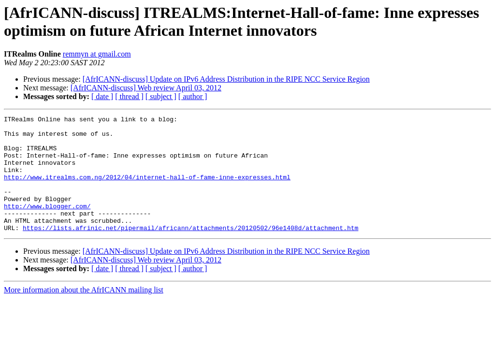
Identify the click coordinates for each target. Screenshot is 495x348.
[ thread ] (129, 96)
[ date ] (102, 96)
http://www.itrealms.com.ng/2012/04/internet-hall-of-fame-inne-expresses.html (147, 190)
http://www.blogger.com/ (47, 224)
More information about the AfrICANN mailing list (83, 313)
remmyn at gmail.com (97, 54)
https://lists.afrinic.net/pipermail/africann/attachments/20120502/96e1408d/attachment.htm (190, 250)
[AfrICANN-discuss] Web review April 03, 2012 (146, 88)
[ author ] (192, 96)
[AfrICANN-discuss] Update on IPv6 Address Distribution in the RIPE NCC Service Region (226, 79)
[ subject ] (161, 96)
